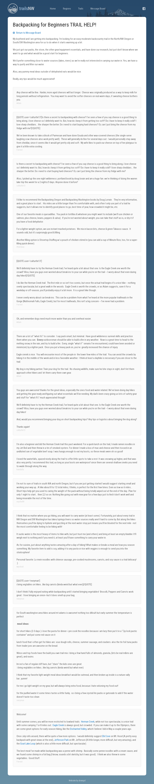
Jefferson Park (61, 740)
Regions (67, 8)
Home (53, 8)
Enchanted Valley (78, 729)
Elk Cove (106, 736)
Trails (80, 8)
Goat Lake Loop (27, 743)
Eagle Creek (58, 725)
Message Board (98, 8)
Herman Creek (87, 721)
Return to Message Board (27, 32)
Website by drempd (77, 780)
